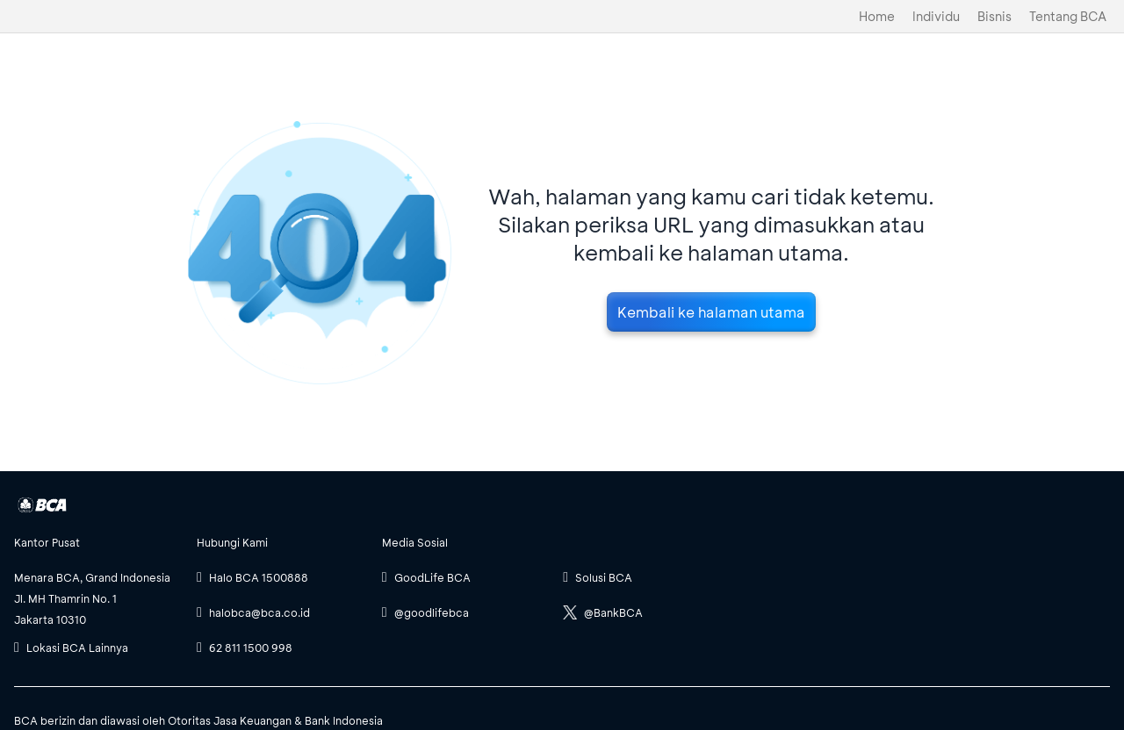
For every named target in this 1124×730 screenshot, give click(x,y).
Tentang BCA (1067, 16)
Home (877, 16)
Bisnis (994, 16)
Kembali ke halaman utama (711, 312)
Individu (936, 16)
